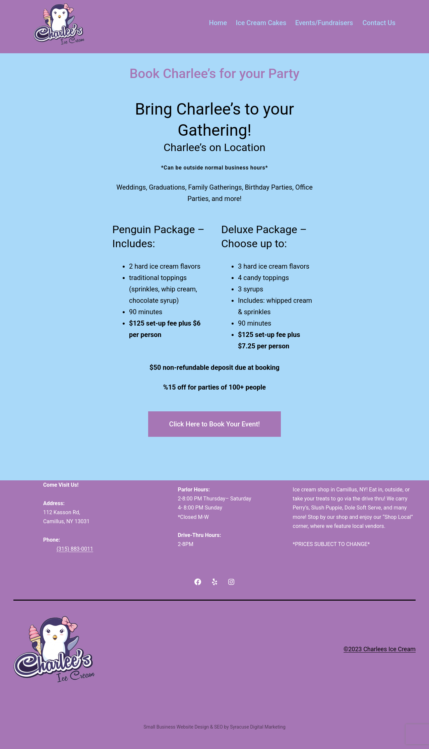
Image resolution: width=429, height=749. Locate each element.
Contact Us (379, 23)
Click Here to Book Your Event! (214, 424)
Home (218, 23)
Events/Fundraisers (324, 23)
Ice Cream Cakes (261, 23)
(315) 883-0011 (75, 549)
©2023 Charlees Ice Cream (380, 649)
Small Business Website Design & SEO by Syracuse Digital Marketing (214, 727)
